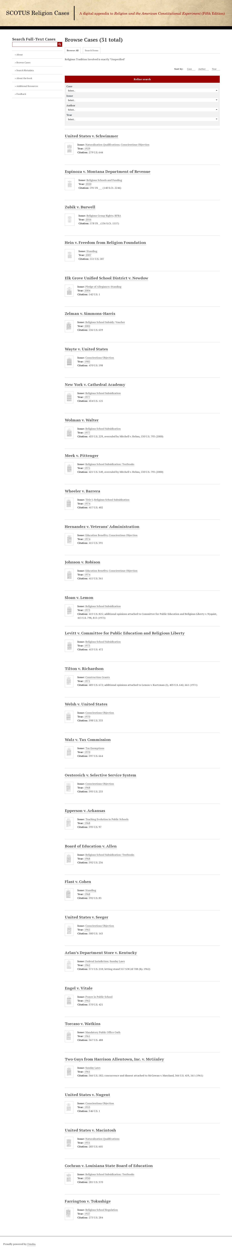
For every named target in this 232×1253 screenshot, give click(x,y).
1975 (87, 468)
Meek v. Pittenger (81, 455)
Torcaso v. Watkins (82, 1023)
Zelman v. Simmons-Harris (90, 313)
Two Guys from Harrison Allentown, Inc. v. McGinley (114, 1059)
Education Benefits (96, 535)
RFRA (118, 215)
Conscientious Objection (135, 144)
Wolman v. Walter (82, 420)
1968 (87, 787)
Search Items (91, 50)
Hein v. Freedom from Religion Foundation (105, 242)
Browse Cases (23, 62)
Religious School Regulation (101, 1210)
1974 (87, 503)
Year (216, 69)
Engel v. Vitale (78, 988)
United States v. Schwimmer (91, 135)
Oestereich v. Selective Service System (100, 775)
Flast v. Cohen (78, 881)
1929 (87, 148)
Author (203, 69)
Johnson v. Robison (82, 562)
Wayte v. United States (86, 349)
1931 (87, 1142)
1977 (87, 397)
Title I (89, 499)
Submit (59, 44)
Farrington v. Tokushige (88, 1201)
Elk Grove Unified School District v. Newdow (106, 278)
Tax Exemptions (94, 748)
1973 (87, 610)
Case (191, 69)
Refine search (142, 79)
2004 (87, 290)
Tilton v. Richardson (84, 668)
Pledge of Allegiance (97, 286)
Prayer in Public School (98, 997)
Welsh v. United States (86, 704)
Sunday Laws (117, 961)
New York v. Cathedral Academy (95, 384)
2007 (88, 255)
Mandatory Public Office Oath (102, 1032)
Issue (69, 96)
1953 (87, 1107)
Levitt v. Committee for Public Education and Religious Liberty (125, 633)
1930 (87, 1178)
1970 (87, 716)
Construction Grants (97, 677)
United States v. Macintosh (90, 1130)
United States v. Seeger (86, 917)
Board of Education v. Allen (91, 846)
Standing (92, 251)
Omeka (31, 1244)
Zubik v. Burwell (80, 207)
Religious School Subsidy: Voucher (105, 322)
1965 (87, 929)
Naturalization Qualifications (102, 144)
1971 (87, 681)
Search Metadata (25, 70)
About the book (24, 78)
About (19, 54)
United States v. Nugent (87, 1094)
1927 (87, 1213)
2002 (87, 326)
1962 (87, 965)
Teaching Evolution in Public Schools (106, 819)
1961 (87, 1036)
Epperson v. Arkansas (85, 810)
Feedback (21, 93)
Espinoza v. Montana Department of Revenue (107, 171)
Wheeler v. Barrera (82, 491)
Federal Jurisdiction (96, 961)
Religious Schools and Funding (104, 180)
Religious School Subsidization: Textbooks (109, 464)
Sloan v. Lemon (79, 597)
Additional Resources (27, 86)
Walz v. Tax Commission (88, 739)
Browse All (72, 50)
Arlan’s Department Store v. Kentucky (101, 952)
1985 (87, 361)
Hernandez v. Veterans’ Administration (102, 526)
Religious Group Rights (100, 215)
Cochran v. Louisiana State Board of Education (109, 1165)
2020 (88, 184)
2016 (88, 219)
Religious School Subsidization (103, 393)
